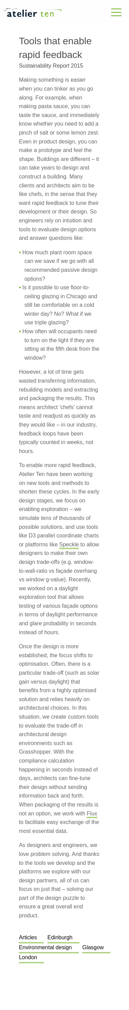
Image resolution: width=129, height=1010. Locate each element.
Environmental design (45, 947)
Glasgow (93, 947)
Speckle (69, 544)
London (28, 957)
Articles (28, 937)
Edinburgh (60, 937)
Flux (92, 813)
